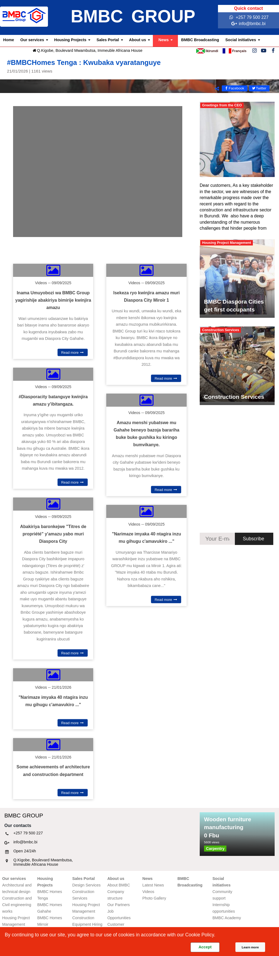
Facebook (234, 88)
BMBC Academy (227, 918)
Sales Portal (107, 40)
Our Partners (118, 905)
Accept (205, 947)
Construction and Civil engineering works (17, 904)
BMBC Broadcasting (200, 40)
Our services (32, 40)
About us (137, 40)
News (164, 40)
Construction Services (234, 397)
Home (8, 40)
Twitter (258, 88)
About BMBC (118, 885)
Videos (148, 891)
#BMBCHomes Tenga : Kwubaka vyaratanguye (139, 66)
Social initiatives (240, 40)
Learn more (250, 947)
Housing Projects (70, 40)
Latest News (153, 885)
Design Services (86, 885)
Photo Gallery (154, 898)
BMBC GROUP (133, 16)
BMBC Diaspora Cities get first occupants (234, 305)
